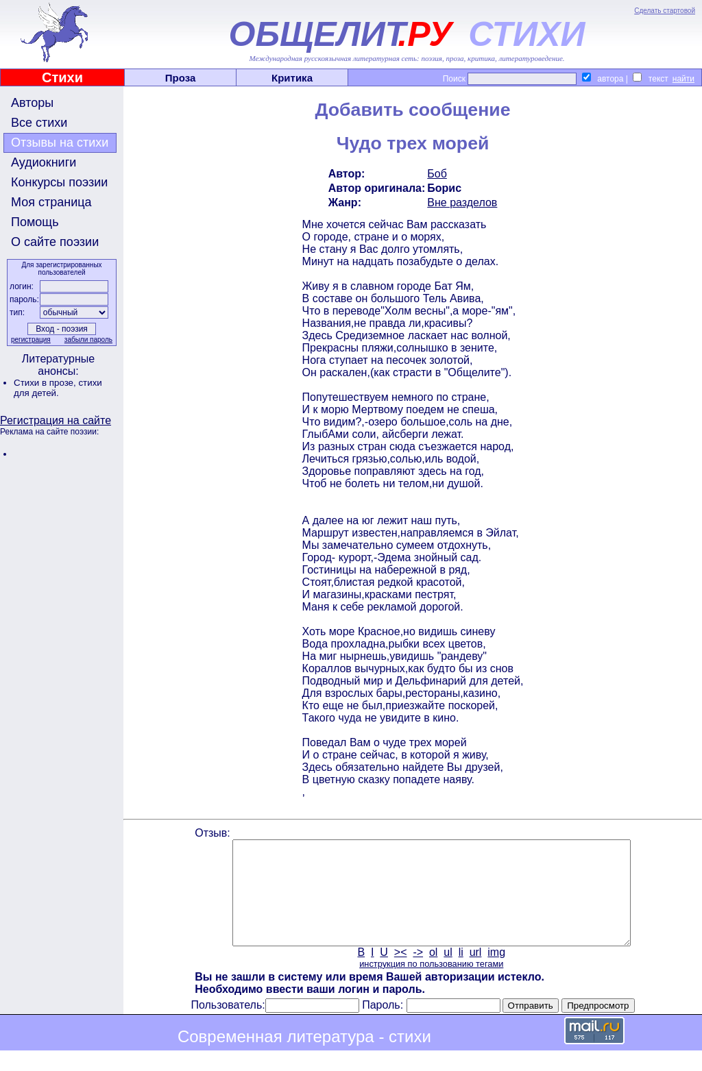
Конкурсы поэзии (59, 182)
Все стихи (39, 123)
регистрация (31, 339)
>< (400, 972)
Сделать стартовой (664, 10)
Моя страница (51, 202)
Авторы (32, 103)
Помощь (35, 222)
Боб (437, 174)
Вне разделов (462, 202)
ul (448, 972)
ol (433, 972)
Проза (180, 78)
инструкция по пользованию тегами (431, 984)
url (476, 972)
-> (418, 972)
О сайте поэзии (55, 242)
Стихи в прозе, (46, 383)
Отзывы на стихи (59, 142)
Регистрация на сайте (55, 420)
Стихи (62, 77)
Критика (292, 78)
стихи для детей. (58, 388)
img (496, 972)
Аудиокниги (43, 162)
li (461, 972)
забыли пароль (88, 339)
